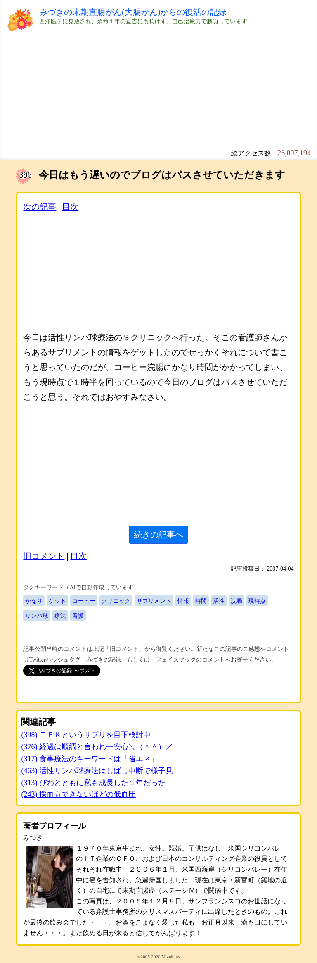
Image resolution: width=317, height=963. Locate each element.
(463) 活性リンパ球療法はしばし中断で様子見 (97, 771)
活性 (219, 600)
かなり (34, 600)
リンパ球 (36, 615)
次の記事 (39, 206)
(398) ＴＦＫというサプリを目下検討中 (86, 735)
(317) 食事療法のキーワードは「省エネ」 (89, 759)
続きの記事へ (158, 534)
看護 (78, 615)
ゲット (57, 600)
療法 (60, 615)
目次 (70, 206)
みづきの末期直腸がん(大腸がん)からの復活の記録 (132, 12)
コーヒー (83, 600)
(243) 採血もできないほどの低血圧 (78, 794)
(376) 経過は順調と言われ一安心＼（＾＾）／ (97, 747)
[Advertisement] (158, 91)
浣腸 (236, 600)
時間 (201, 600)
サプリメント (154, 600)
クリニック (116, 600)
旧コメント (43, 556)
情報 (183, 600)
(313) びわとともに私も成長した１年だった (93, 783)
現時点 (257, 600)
